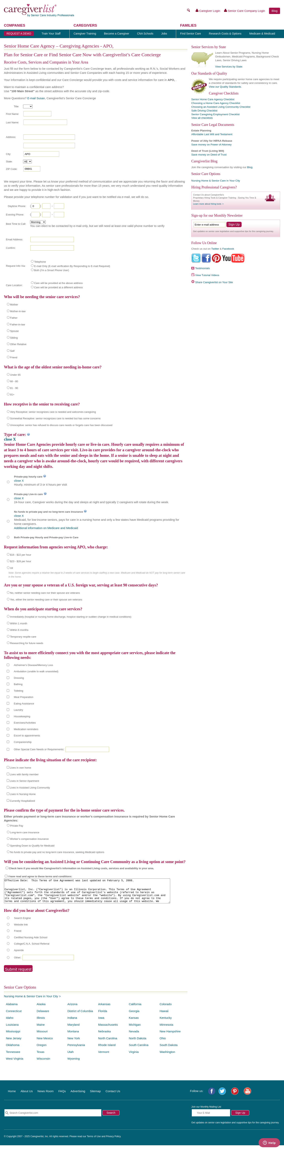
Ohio (163, 1043)
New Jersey (13, 1043)
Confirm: (11, 247)
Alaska (41, 1008)
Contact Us (113, 1096)
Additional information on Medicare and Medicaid (46, 528)
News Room (45, 1096)
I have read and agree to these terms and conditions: (40, 876)
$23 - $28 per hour (20, 561)
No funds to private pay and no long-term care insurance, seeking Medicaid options (57, 852)
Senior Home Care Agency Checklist (212, 99)
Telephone (40, 261)
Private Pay (16, 825)
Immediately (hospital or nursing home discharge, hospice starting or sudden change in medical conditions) (70, 616)
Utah (70, 1056)
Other (17, 962)
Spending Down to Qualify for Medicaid (32, 845)
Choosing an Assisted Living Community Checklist (220, 106)
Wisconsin (43, 1063)
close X (10, 439)
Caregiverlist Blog (204, 161)
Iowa (101, 1022)
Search (110, 1117)
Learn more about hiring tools (207, 204)
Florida (102, 1015)
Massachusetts (108, 1029)
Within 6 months (19, 629)
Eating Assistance (24, 703)
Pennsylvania (76, 1049)
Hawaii (164, 1015)
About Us (27, 1096)
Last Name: (12, 122)
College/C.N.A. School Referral (31, 948)
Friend (13, 357)
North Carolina (107, 1043)
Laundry (18, 709)
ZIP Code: (11, 169)
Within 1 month (18, 623)
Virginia (134, 1056)
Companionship (23, 742)
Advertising (78, 1096)
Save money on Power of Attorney (211, 144)
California (135, 1008)
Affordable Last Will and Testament (211, 134)
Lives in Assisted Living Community (30, 787)
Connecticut (13, 1015)
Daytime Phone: (17, 206)
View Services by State (228, 66)
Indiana (72, 1022)
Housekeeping (22, 716)
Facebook (228, 248)
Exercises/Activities (25, 722)
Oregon (42, 1049)
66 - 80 (14, 381)
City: (8, 154)
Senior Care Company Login (244, 10)
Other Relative (18, 344)
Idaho (9, 1022)
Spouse (14, 331)
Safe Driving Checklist (204, 110)
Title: (16, 106)
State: (9, 161)
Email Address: (14, 239)
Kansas (134, 1022)
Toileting (18, 690)
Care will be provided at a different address (58, 287)
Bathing (18, 684)
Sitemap (95, 1096)
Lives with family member (24, 774)
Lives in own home (20, 767)
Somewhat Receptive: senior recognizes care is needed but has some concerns (55, 418)
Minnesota (166, 1029)
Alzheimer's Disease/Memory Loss (33, 665)
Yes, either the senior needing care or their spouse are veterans (46, 599)
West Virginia (14, 1063)
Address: (11, 137)
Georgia (134, 1015)
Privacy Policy (113, 1141)
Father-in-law (17, 324)
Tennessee (13, 1056)
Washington (167, 1056)
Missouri (42, 1036)
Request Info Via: (16, 265)
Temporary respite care (23, 636)
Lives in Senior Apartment (24, 780)
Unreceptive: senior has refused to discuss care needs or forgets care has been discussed (61, 425)
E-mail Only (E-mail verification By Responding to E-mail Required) (72, 266)
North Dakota (137, 1043)
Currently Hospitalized (22, 800)
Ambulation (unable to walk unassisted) (36, 671)
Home (12, 1096)
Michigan (135, 1029)
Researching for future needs (26, 643)
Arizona (72, 1008)
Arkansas (104, 1008)
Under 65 (15, 374)
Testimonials (202, 268)
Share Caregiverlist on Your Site (214, 282)
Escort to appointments (27, 735)
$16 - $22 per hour (20, 554)
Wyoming (73, 1063)
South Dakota (169, 1049)
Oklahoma (12, 1049)
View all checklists (202, 117)
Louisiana (12, 1029)
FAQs (62, 1096)
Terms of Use (94, 1141)
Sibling (14, 337)
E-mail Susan (36, 98)
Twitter (215, 248)
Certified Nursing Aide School (30, 942)
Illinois (41, 1022)
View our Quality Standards (225, 86)
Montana (73, 1036)
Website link (21, 929)
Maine (41, 1029)
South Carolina (138, 1049)
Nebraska (104, 1036)
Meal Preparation (23, 697)
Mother (14, 304)
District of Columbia (80, 1015)
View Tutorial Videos (207, 275)
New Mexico (45, 1043)
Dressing (19, 677)
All (11, 568)
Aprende (19, 954)
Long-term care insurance (24, 832)
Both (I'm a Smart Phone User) (51, 270)
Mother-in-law (18, 311)
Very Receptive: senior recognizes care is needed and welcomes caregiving (53, 411)
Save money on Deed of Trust (209, 154)
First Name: (12, 113)
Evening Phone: (15, 214)
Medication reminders (26, 729)
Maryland (73, 1029)
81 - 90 (14, 388)
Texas (40, 1056)
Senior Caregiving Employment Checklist (215, 114)
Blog (274, 10)
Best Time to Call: (16, 223)
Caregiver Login (208, 10)
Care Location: (14, 285)
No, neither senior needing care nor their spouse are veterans (45, 592)
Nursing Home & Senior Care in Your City (31, 1001)
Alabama (12, 1008)
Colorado (166, 1008)
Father (14, 317)
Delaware (43, 1015)
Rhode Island (106, 1049)
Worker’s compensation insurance (29, 838)
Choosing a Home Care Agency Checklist (215, 103)
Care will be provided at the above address (58, 283)
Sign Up (240, 1117)
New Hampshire (170, 1036)
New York (73, 1043)
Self (12, 350)
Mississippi (13, 1036)
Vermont (103, 1056)
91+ (12, 394)
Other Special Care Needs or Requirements (38, 749)
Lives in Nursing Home (23, 794)
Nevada (134, 1036)
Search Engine (22, 922)
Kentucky (166, 1022)
